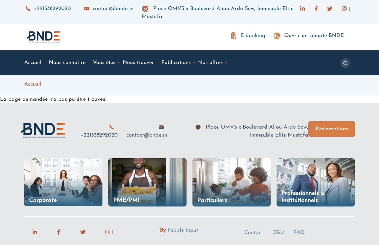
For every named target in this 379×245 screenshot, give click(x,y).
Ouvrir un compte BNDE (314, 36)
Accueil (32, 62)
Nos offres (210, 62)
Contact (253, 233)
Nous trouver (138, 62)
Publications (176, 62)
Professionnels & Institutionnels (303, 197)
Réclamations (332, 129)
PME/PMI (126, 201)
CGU (278, 233)
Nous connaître (67, 62)
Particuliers (212, 201)
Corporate (43, 201)
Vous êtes (104, 62)
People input (183, 230)
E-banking (252, 36)
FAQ (299, 233)
